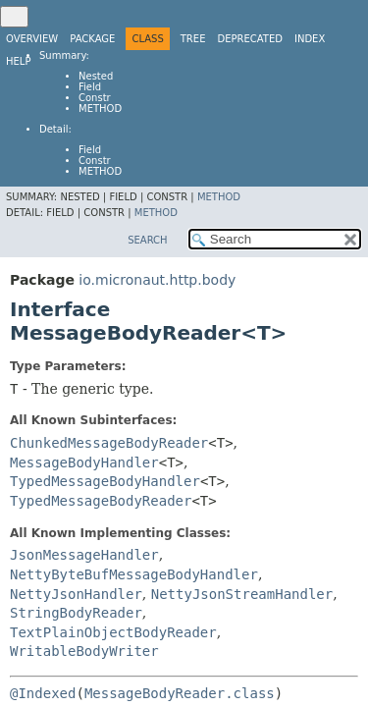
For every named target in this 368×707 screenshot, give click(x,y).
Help (18, 61)
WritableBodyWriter (84, 651)
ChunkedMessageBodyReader (109, 443)
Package (92, 38)
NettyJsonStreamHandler (242, 594)
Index (309, 38)
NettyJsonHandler (76, 594)
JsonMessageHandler (84, 555)
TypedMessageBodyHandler (105, 481)
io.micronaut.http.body (157, 280)
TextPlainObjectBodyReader (113, 632)
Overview (32, 38)
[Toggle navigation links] (14, 16)
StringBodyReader (76, 613)
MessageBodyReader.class (179, 693)
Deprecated (250, 38)
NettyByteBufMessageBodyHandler (134, 574)
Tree (193, 38)
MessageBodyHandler (84, 462)
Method (100, 108)
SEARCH (147, 240)
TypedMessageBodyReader (100, 501)
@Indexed (43, 693)
